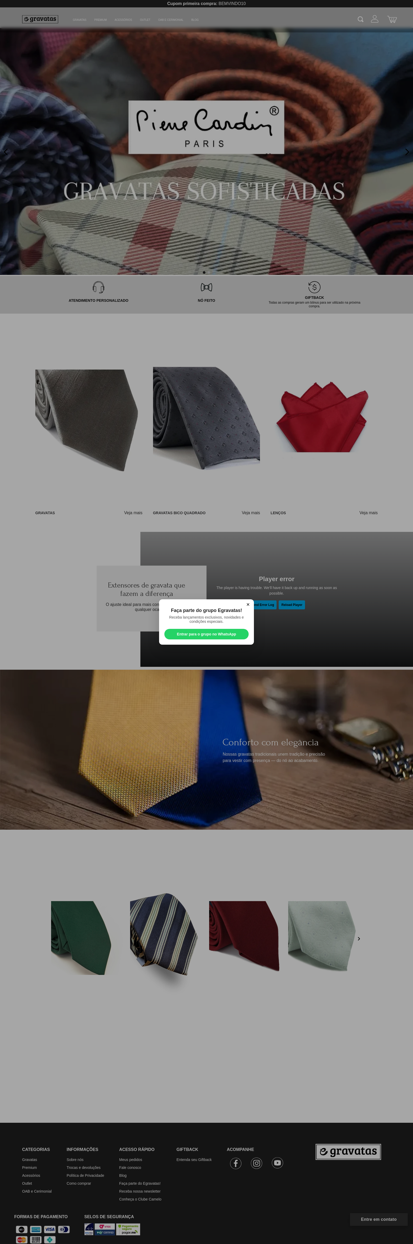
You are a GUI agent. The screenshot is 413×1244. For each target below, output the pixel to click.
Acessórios (123, 19)
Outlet (145, 19)
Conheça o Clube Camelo (140, 1199)
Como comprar (79, 1183)
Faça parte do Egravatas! (140, 1183)
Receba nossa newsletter (140, 1191)
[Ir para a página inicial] (353, 1173)
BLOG (195, 19)
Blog (123, 1175)
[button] (204, 272)
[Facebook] (236, 1164)
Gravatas (80, 19)
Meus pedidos (130, 1160)
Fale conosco (130, 1167)
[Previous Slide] (6, 152)
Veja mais (133, 513)
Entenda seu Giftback (194, 1160)
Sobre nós (75, 1160)
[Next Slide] (407, 152)
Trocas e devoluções (84, 1167)
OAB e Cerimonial (171, 19)
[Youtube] (277, 1164)
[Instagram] (257, 1164)
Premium (100, 19)
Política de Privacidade (85, 1175)
